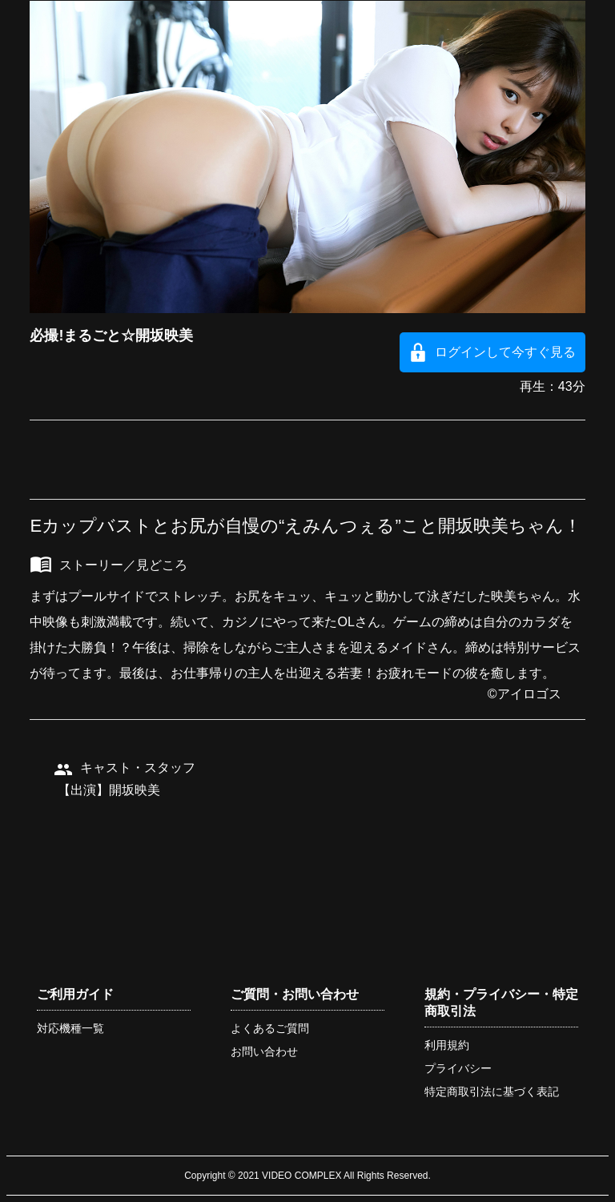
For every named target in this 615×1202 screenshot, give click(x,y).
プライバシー (458, 1068)
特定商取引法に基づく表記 (491, 1091)
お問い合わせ (264, 1051)
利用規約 (446, 1045)
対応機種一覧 (70, 1028)
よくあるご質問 (270, 1028)
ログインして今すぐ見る (505, 352)
